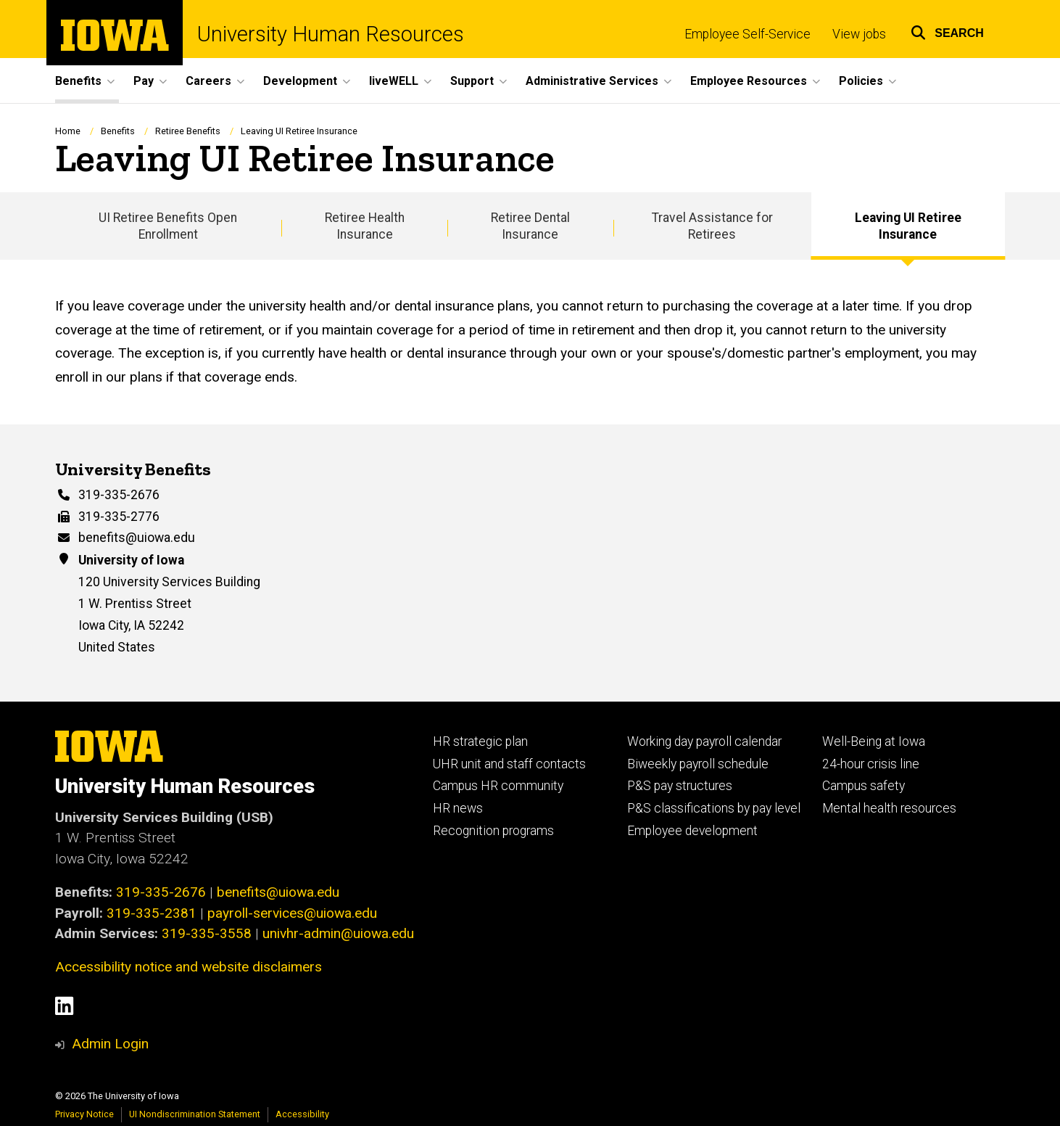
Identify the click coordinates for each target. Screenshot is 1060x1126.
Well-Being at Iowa (873, 741)
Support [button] (472, 81)
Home (67, 131)
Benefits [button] (78, 81)
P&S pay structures (679, 785)
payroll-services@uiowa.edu (292, 913)
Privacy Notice (84, 1114)
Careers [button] (208, 81)
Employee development (692, 830)
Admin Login (110, 1043)
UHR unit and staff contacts (509, 764)
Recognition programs (493, 830)
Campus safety (863, 785)
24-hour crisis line (870, 764)
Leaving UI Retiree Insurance (908, 226)
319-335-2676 (119, 495)
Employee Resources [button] (748, 81)
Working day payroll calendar (704, 741)
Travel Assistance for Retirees (712, 226)
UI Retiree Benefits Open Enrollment (168, 226)
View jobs (859, 34)
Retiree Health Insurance (365, 226)
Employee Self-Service (747, 34)
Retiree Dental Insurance (530, 226)
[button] (947, 31)
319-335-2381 (151, 913)
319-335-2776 (119, 516)
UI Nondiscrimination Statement (194, 1114)
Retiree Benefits (187, 131)
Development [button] (300, 81)
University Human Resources (330, 34)
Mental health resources (889, 808)
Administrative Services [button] (592, 81)
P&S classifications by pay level (713, 808)
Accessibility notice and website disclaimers (188, 966)
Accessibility (302, 1114)
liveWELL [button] (393, 81)
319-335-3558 (207, 933)
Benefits (118, 131)
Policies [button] (861, 81)
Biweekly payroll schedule (698, 764)
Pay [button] (143, 81)
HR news (458, 808)
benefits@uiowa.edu (136, 537)
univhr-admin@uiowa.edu (338, 933)
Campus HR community (498, 785)
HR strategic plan (480, 741)
